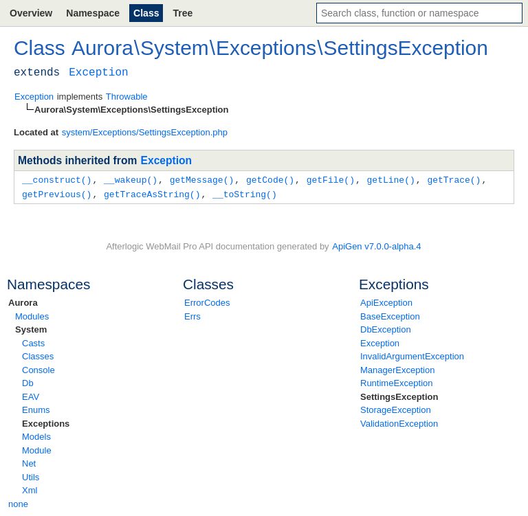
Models (36, 435)
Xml (29, 489)
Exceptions (45, 422)
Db (28, 382)
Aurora (23, 301)
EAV (30, 395)
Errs (192, 315)
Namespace (93, 13)
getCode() (270, 179)
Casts (33, 342)
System (31, 328)
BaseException (390, 315)
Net (29, 462)
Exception (379, 342)
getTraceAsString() (152, 193)
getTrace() (454, 179)
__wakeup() (130, 179)
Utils (30, 476)
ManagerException (397, 368)
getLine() (390, 179)
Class (146, 13)
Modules (32, 315)
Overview (31, 13)
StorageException (395, 408)
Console (38, 368)
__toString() (244, 193)
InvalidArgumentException (412, 355)
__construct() (56, 179)
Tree (182, 13)
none (18, 502)
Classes (38, 355)
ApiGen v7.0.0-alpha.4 (376, 245)
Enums (36, 408)
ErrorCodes (207, 301)
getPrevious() (56, 193)
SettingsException (399, 395)
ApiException (386, 301)
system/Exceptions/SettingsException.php (145, 132)
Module (37, 449)
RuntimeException (396, 382)
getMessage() (202, 179)
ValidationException (399, 422)
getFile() (331, 179)
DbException (385, 328)
